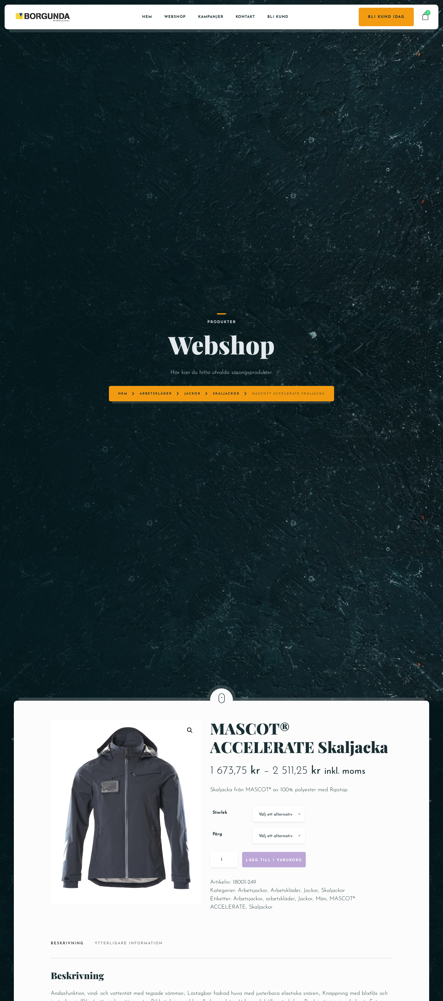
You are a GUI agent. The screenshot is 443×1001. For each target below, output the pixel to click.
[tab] (69, 969)
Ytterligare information (129, 968)
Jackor (197, 337)
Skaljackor (225, 337)
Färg (217, 859)
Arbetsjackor (252, 915)
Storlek (220, 837)
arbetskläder (280, 924)
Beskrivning (67, 968)
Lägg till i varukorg (274, 885)
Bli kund (277, 14)
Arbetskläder (166, 337)
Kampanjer (210, 14)
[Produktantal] (224, 884)
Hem (147, 14)
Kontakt (245, 14)
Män (321, 924)
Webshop (175, 14)
